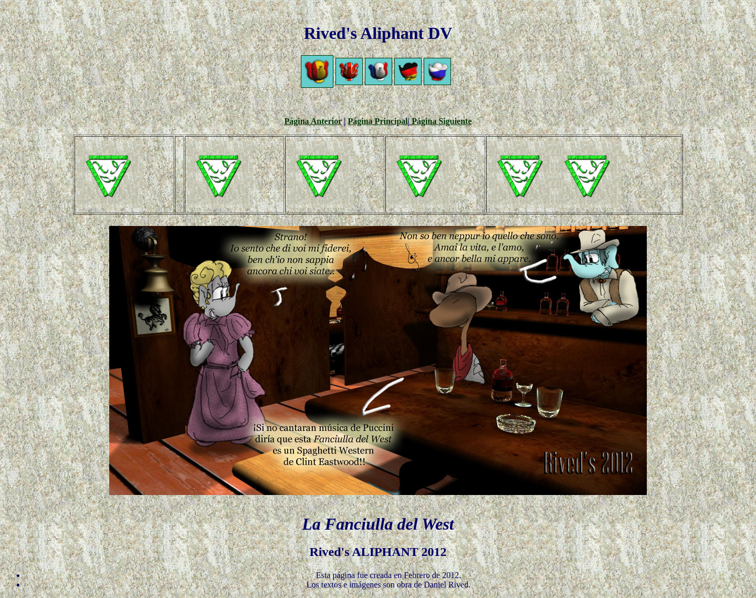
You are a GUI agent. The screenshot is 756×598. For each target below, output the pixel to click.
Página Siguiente (440, 121)
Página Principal (378, 121)
